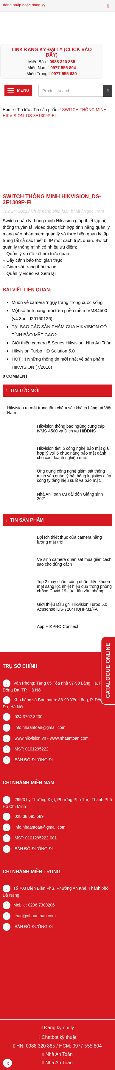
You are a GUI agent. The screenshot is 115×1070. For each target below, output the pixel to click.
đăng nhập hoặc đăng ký (24, 5)
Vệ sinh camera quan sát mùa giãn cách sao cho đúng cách (74, 561)
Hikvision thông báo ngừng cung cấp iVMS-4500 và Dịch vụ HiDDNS (71, 428)
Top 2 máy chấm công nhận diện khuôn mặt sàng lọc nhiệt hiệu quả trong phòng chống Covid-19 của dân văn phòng (74, 586)
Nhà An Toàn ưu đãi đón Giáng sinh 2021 (70, 496)
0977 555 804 (63, 67)
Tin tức (23, 109)
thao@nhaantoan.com (34, 915)
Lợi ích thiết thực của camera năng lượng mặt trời (69, 539)
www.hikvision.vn (29, 738)
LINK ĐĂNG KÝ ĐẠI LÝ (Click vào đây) (52, 52)
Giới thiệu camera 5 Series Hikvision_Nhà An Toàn (61, 342)
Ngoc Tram (94, 211)
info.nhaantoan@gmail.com (39, 727)
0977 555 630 (64, 73)
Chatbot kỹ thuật (58, 1037)
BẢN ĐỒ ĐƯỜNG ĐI (33, 759)
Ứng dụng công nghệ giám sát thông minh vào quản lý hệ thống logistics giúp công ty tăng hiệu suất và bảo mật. (74, 476)
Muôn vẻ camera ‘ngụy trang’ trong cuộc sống (57, 302)
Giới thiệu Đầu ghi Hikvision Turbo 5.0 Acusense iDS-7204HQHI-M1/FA (72, 606)
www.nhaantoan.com (69, 738)
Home (8, 109)
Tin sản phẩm (46, 109)
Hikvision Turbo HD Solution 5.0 (43, 350)
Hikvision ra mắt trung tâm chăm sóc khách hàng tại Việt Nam (59, 410)
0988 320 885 (62, 61)
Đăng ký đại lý (58, 1027)
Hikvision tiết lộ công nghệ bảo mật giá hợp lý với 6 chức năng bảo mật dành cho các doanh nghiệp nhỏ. (73, 453)
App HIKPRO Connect (57, 626)
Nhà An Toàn (58, 1054)
